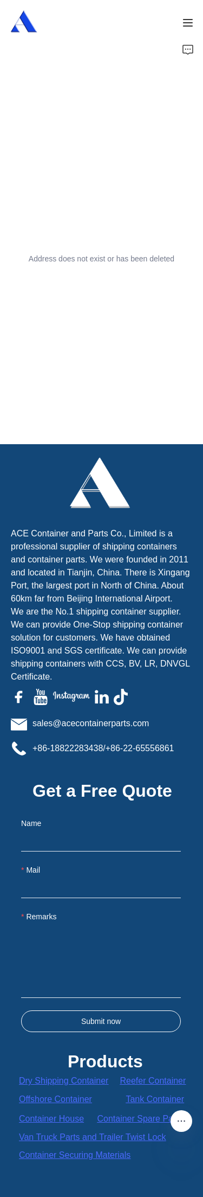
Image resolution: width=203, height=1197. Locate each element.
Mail (33, 870)
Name (31, 823)
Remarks (41, 916)
